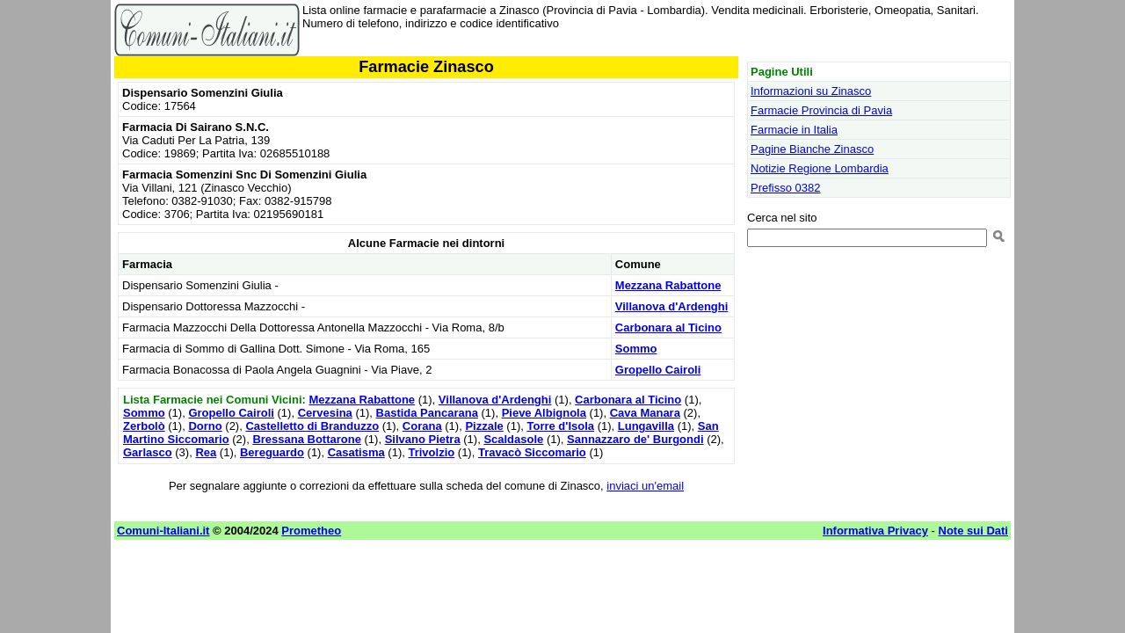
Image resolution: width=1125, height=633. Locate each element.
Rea (205, 452)
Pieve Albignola (544, 412)
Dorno (204, 426)
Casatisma (356, 452)
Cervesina (325, 412)
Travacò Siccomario (532, 452)
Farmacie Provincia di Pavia (821, 110)
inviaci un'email (645, 485)
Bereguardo (272, 452)
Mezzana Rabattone (668, 285)
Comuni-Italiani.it (163, 530)
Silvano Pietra (423, 439)
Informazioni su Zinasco (811, 91)
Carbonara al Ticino (668, 327)
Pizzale (484, 426)
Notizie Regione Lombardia (820, 168)
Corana (422, 426)
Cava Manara (645, 412)
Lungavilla (646, 426)
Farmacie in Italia (794, 129)
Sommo (636, 348)
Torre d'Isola (560, 426)
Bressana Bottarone (306, 439)
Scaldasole (513, 439)
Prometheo (311, 530)
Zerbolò (144, 426)
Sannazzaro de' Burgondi (635, 439)
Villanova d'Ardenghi (672, 306)
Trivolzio (431, 452)
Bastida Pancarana (427, 412)
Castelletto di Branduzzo (312, 426)
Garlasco (147, 452)
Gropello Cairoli (658, 369)
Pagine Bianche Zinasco (812, 149)
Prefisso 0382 (786, 187)
